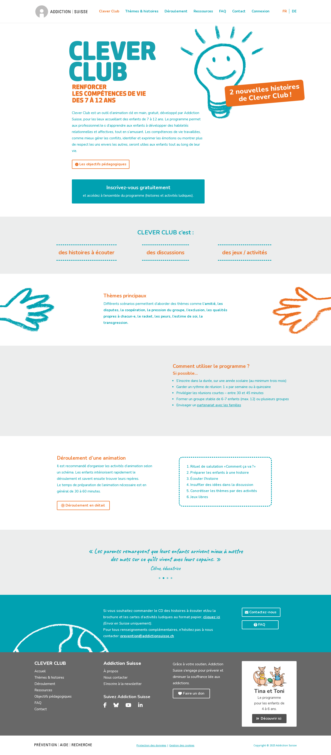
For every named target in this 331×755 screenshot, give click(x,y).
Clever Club (109, 12)
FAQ (222, 12)
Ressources (203, 12)
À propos (110, 671)
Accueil (40, 671)
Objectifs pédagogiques (53, 696)
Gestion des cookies (181, 745)
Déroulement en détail (85, 505)
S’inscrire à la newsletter (122, 683)
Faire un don (193, 693)
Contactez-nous (262, 612)
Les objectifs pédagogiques (102, 164)
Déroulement (176, 12)
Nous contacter (115, 677)
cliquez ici (211, 617)
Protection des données (151, 745)
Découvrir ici (271, 718)
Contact (239, 12)
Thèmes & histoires (141, 12)
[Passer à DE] (294, 16)
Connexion (260, 12)
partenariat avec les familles (219, 405)
